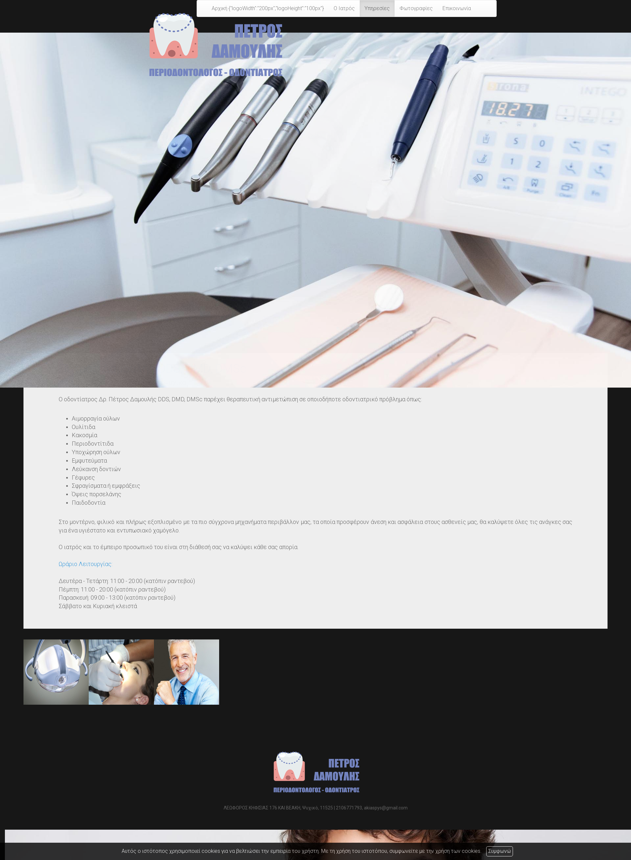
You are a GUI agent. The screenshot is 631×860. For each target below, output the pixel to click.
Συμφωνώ (499, 851)
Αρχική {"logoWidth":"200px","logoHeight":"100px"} (268, 8)
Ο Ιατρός (344, 8)
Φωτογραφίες (416, 8)
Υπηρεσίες (377, 8)
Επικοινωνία (457, 8)
